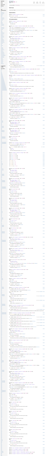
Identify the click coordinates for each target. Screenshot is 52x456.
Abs (21, 21)
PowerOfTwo (23, 452)
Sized (13, 149)
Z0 (22, 47)
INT (12, 414)
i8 (14, 160)
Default (13, 93)
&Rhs (17, 309)
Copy (13, 447)
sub (10, 379)
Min (15, 198)
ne (10, 309)
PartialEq (14, 305)
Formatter (19, 89)
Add (23, 36)
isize (15, 159)
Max (15, 168)
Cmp (11, 27)
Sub (23, 371)
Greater (15, 71)
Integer (21, 152)
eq (10, 306)
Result (25, 89)
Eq (12, 449)
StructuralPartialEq (24, 453)
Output (12, 22)
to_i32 (11, 163)
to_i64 (11, 164)
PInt (16, 5)
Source (44, 14)
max (10, 185)
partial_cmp (12, 314)
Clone (13, 61)
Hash (13, 142)
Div (23, 98)
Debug (13, 88)
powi (11, 336)
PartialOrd (14, 312)
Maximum (11, 181)
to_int (11, 407)
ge (10, 325)
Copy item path (16, 2)
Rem (11, 350)
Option (26, 314)
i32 (13, 156)
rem (10, 356)
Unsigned (14, 14)
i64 (15, 164)
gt (10, 322)
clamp (11, 300)
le (10, 319)
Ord (13, 287)
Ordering (23, 288)
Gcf (10, 123)
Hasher (12, 148)
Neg (21, 278)
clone (11, 62)
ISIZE (12, 159)
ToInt (13, 402)
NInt (25, 98)
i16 (13, 155)
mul (10, 233)
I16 (12, 155)
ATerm (16, 233)
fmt (10, 89)
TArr (17, 259)
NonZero (18, 14)
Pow (23, 328)
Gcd (15, 120)
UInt (17, 342)
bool (22, 306)
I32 (12, 156)
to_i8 (11, 160)
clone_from (12, 65)
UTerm (19, 342)
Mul (23, 237)
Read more (18, 34)
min (10, 204)
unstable (41, 65)
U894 (18, 5)
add (10, 44)
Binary (22, 56)
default (11, 94)
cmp (10, 288)
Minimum (11, 211)
